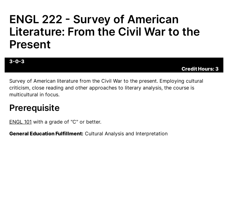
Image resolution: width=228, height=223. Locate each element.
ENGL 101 (20, 122)
